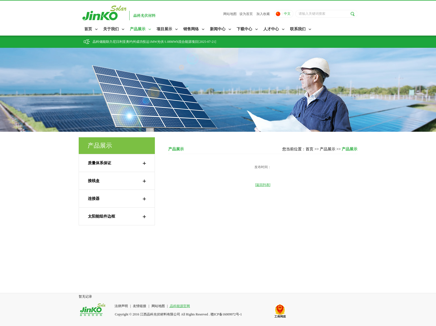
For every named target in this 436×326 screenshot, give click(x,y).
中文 (287, 14)
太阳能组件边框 (117, 216)
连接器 (117, 199)
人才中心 (271, 29)
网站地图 (230, 14)
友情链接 (139, 306)
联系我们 (298, 29)
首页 (88, 29)
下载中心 (244, 29)
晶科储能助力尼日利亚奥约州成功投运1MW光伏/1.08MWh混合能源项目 (145, 42)
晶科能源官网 (179, 306)
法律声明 (122, 306)
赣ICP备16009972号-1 (226, 314)
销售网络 (191, 29)
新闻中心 (218, 29)
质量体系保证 (117, 163)
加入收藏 (263, 14)
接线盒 (117, 181)
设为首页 (246, 14)
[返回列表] (263, 185)
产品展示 (137, 29)
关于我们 (111, 29)
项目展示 (164, 29)
